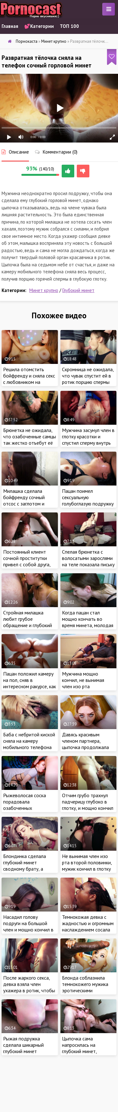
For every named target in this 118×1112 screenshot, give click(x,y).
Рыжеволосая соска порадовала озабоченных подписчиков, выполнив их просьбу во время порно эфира (29, 811)
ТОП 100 (69, 26)
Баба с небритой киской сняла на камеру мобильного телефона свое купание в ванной (29, 744)
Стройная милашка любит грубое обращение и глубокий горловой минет (27, 622)
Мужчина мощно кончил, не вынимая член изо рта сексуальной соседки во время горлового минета (88, 689)
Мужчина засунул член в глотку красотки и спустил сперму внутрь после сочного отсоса (88, 439)
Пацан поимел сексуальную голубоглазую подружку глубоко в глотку (88, 500)
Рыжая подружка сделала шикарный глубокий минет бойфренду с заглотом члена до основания (28, 1051)
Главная (10, 26)
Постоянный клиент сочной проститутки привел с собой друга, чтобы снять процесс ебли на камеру (26, 564)
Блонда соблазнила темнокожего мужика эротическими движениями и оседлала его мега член (88, 990)
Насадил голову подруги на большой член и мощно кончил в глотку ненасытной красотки (28, 929)
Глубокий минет (78, 290)
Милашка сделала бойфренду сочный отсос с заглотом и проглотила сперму (24, 500)
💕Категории (39, 26)
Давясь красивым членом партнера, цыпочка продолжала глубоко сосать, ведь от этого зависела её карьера (88, 750)
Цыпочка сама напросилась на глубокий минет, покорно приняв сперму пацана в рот (87, 1051)
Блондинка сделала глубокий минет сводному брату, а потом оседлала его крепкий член (25, 869)
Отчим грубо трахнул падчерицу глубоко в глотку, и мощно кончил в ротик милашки (87, 804)
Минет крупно (43, 290)
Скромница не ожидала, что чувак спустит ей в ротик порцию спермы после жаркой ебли (88, 378)
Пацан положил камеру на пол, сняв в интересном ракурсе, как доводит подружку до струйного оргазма (29, 686)
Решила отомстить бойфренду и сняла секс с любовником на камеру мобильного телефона (29, 382)
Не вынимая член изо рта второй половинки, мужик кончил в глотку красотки (87, 865)
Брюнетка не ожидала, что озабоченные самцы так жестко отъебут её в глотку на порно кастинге (29, 443)
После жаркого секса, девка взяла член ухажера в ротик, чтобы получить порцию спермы (29, 990)
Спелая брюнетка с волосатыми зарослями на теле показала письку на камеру (88, 561)
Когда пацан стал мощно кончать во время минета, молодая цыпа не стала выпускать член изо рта (87, 625)
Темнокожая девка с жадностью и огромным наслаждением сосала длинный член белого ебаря (88, 929)
